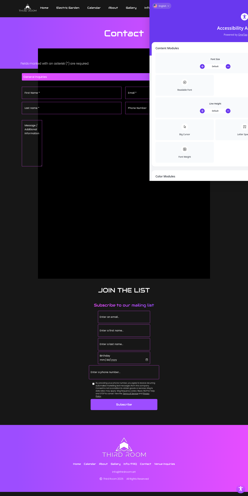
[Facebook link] (221, 8)
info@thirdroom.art (124, 475)
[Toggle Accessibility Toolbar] (241, 489)
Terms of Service (130, 400)
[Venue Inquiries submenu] (210, 8)
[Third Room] (27, 8)
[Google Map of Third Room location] (124, 228)
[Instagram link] (228, 8)
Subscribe (124, 411)
